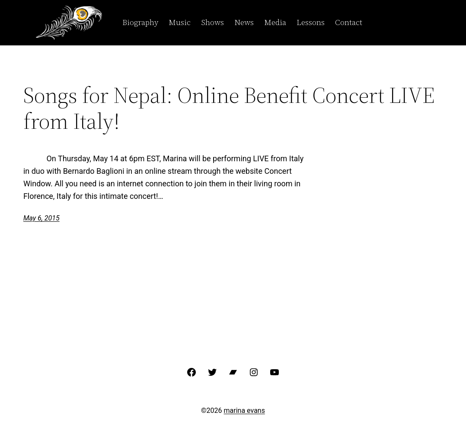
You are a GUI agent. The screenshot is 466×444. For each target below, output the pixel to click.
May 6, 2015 (41, 218)
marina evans (244, 410)
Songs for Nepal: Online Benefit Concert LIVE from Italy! (229, 108)
